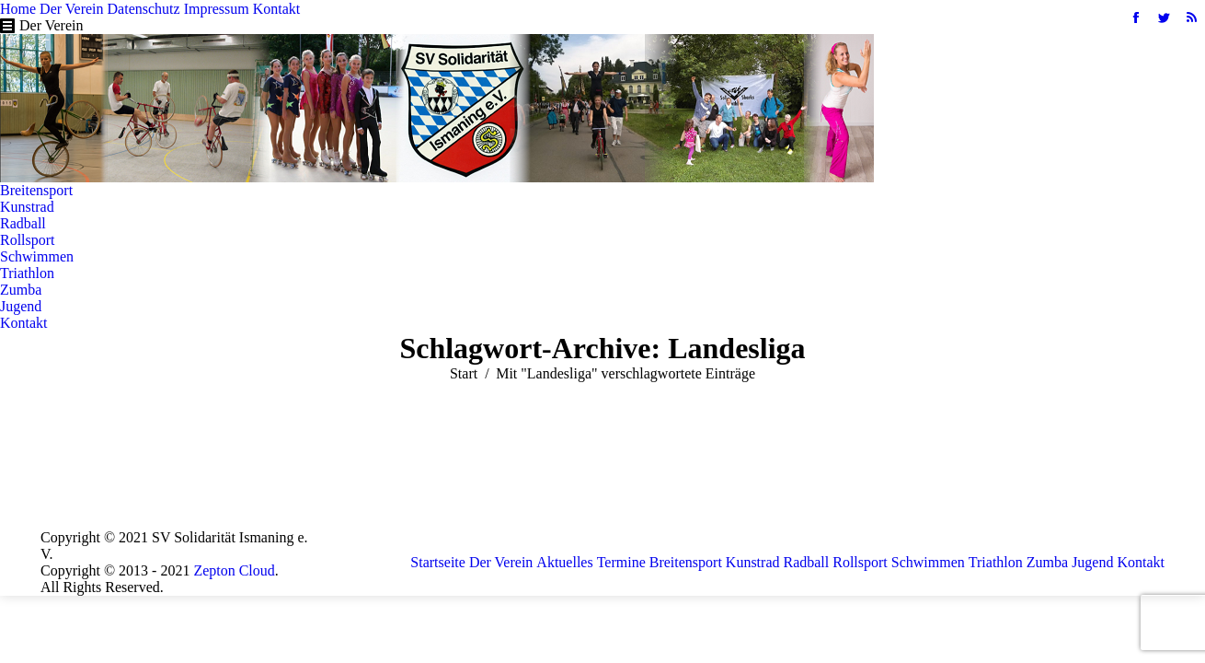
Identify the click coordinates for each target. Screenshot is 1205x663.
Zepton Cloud (233, 570)
